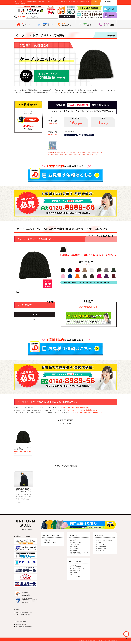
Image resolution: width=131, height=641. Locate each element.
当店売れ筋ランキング (50, 542)
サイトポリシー (100, 544)
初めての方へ (74, 540)
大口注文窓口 (74, 551)
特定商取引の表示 (101, 548)
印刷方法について (75, 570)
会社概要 (98, 542)
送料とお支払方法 (75, 544)
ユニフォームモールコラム (104, 540)
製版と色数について (76, 572)
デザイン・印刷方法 (75, 561)
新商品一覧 (47, 540)
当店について (99, 535)
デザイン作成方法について (77, 566)
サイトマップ (100, 551)
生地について (74, 574)
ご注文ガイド (73, 535)
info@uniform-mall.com (26, 627)
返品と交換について (76, 546)
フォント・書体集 (75, 576)
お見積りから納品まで (76, 542)
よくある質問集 (74, 548)
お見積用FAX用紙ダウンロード (79, 553)
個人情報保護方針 (101, 546)
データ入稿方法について (77, 568)
